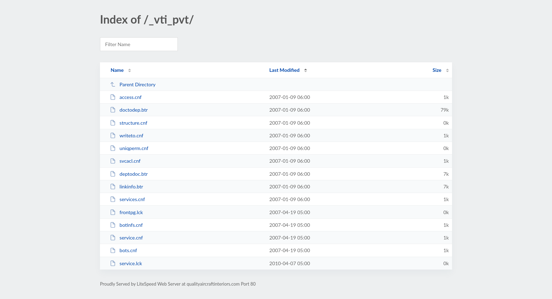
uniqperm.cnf (129, 148)
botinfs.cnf (126, 225)
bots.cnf (123, 250)
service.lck (126, 263)
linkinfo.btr (126, 186)
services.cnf (127, 199)
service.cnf (126, 238)
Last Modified (284, 70)
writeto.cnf (126, 135)
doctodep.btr (129, 110)
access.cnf (126, 97)
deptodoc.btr (129, 174)
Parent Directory (133, 84)
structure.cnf (128, 123)
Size (437, 70)
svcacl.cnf (125, 161)
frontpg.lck (126, 212)
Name (117, 70)
